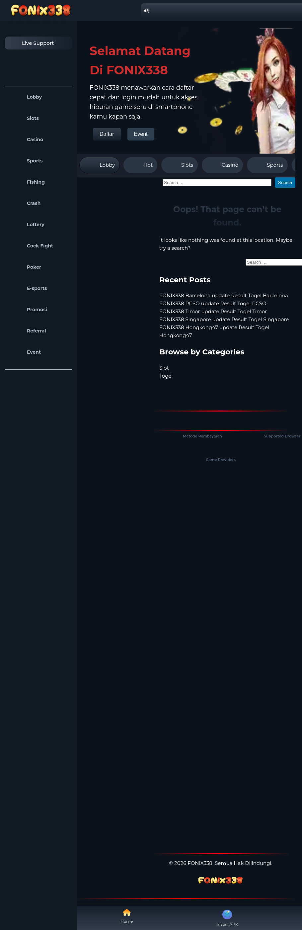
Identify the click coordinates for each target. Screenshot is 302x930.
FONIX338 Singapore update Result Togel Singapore (224, 319)
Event (24, 352)
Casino (25, 139)
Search (285, 182)
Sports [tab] (267, 165)
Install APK (227, 917)
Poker (24, 267)
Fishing (26, 182)
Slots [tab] (179, 165)
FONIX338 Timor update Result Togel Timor (213, 311)
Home (126, 916)
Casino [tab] (222, 165)
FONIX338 (200, 863)
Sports (25, 160)
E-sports (27, 288)
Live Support (31, 43)
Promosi (27, 309)
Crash (24, 203)
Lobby (25, 97)
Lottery (26, 224)
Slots (23, 118)
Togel (166, 376)
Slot (164, 368)
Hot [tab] (140, 165)
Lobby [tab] (99, 165)
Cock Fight (30, 245)
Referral (27, 331)
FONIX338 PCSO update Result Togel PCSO (212, 303)
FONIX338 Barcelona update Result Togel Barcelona (223, 295)
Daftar (107, 134)
